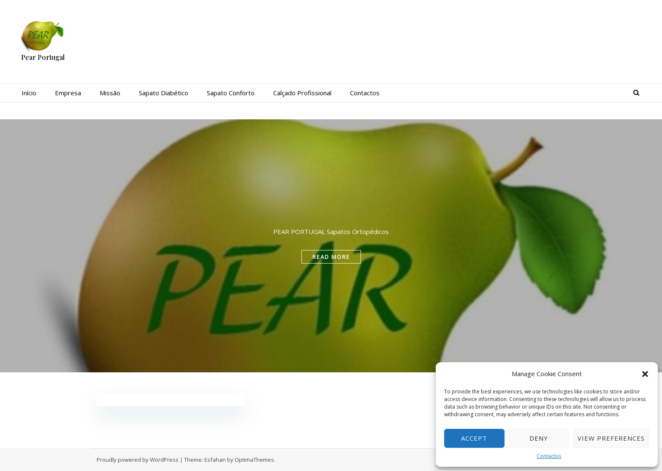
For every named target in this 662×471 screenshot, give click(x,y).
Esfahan (215, 459)
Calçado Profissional (302, 93)
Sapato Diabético (163, 93)
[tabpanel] (331, 245)
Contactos (549, 456)
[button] (645, 374)
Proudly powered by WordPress (138, 459)
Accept (474, 438)
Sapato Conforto (231, 93)
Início (29, 93)
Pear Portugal (43, 57)
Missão (110, 93)
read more (331, 257)
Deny (538, 438)
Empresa (68, 93)
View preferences (611, 438)
